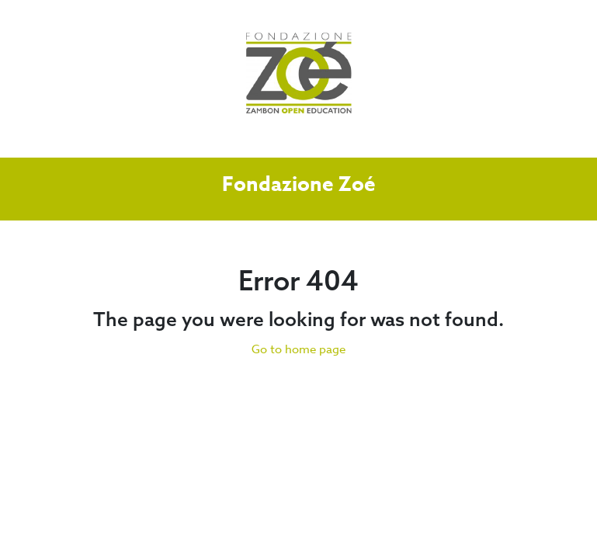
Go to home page (298, 349)
